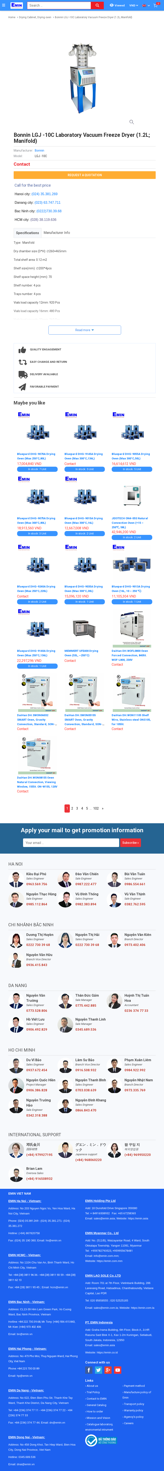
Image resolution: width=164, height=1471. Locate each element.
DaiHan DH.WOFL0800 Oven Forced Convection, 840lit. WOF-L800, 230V (131, 654)
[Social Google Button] (108, 1369)
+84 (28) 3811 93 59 (51, 1273)
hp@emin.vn (24, 1374)
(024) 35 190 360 (25, 1239)
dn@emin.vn (57, 1421)
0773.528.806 (36, 1009)
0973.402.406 (134, 944)
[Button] (3, 5)
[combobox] (56, 5)
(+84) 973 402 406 (30, 1325)
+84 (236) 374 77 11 (25, 1409)
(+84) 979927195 (39, 1153)
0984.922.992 (134, 1069)
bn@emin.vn (24, 1332)
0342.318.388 (36, 1114)
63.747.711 (52, 202)
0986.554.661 (134, 883)
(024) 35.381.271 (51, 1219)
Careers (128, 1422)
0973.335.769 (134, 1089)
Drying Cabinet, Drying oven (35, 17)
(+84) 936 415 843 (64, 1320)
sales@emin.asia (104, 1217)
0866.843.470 (85, 1109)
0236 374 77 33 (136, 1009)
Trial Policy (93, 1391)
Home (11, 17)
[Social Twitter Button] (98, 1369)
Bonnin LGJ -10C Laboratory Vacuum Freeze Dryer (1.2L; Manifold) (93, 17)
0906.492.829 (36, 1028)
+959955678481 (123, 1249)
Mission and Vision (98, 1416)
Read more (82, 330)
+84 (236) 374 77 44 (27, 1421)
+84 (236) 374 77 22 (53, 1409)
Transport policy (133, 1402)
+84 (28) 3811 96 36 (25, 1273)
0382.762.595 (134, 903)
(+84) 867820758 (29, 1231)
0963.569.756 (36, 883)
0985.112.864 (36, 903)
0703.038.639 (85, 1089)
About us (92, 1384)
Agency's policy (133, 1415)
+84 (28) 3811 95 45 (27, 1286)
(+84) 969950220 (137, 1153)
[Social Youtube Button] (118, 1369)
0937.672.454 (36, 1069)
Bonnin (39, 150)
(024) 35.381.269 (45, 194)
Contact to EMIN (96, 1397)
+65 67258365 (127, 1212)
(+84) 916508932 (39, 1177)
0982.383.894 (85, 903)
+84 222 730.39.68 (29, 1320)
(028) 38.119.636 (43, 219)
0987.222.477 (85, 883)
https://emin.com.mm (110, 1259)
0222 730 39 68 (38, 944)
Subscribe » (130, 841)
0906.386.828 (36, 1089)
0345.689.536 (85, 1028)
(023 (38, 202)
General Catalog (96, 1403)
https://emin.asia (138, 1217)
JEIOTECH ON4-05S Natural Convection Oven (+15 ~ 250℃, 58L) (131, 522)
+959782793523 (101, 1249)
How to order (94, 1410)
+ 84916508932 (101, 1212)
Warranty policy (133, 1409)
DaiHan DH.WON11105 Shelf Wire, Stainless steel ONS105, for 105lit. (131, 718)
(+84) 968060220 (88, 1159)
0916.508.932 (85, 1069)
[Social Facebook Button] (89, 1369)
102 (96, 807)
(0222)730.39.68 (49, 211)
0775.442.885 (85, 1004)
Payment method (134, 1384)
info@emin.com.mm (106, 1254)
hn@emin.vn (53, 1239)
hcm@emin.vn (59, 1286)
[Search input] (56, 5)
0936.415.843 (36, 964)
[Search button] (97, 5)
